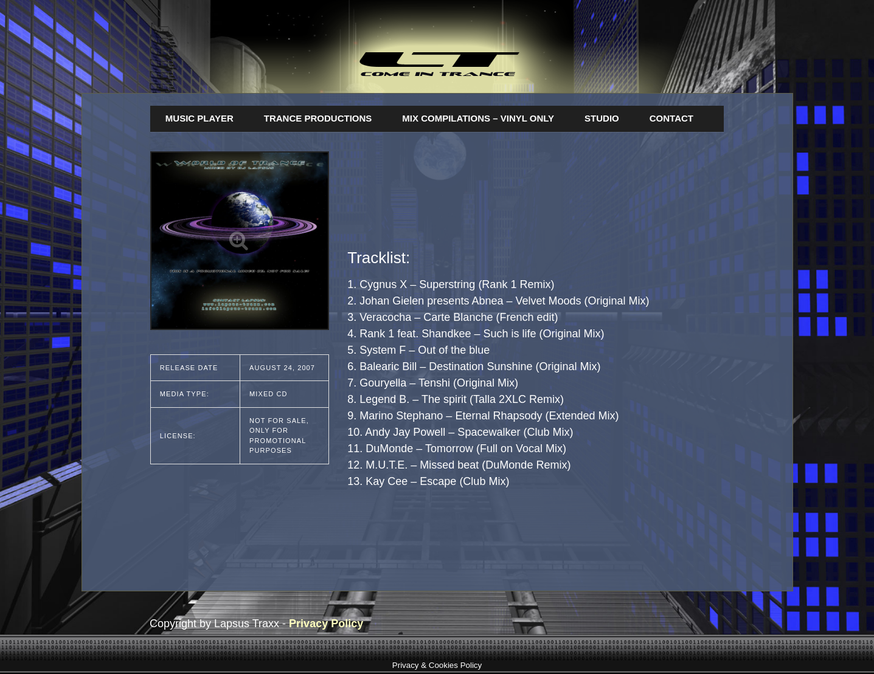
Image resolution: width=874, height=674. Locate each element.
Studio (601, 118)
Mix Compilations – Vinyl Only (478, 118)
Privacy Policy (326, 623)
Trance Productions (318, 118)
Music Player (199, 118)
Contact (671, 118)
